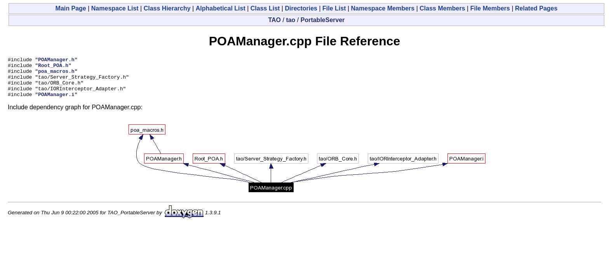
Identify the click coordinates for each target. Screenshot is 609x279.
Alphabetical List (220, 8)
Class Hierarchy (167, 8)
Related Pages (536, 8)
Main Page (71, 8)
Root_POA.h (53, 67)
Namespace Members (383, 8)
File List (334, 8)
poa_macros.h (56, 74)
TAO (274, 20)
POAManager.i (56, 102)
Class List (265, 8)
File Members (490, 8)
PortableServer (323, 20)
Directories (301, 8)
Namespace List (115, 8)
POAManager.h (56, 60)
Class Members (442, 8)
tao (290, 20)
